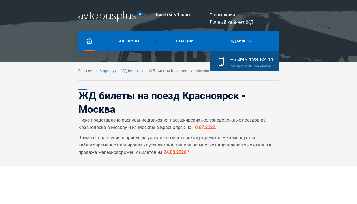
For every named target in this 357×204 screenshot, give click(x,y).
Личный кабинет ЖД (319, 15)
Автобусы (73, 40)
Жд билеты (223, 40)
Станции (148, 40)
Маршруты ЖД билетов (55, 71)
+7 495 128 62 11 (317, 39)
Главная (20, 71)
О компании (272, 15)
